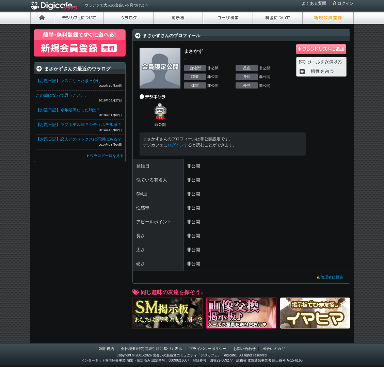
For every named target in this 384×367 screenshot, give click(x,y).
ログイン (345, 3)
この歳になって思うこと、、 (62, 95)
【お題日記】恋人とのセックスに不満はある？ (79, 139)
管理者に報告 (332, 277)
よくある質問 (314, 3)
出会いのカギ (273, 349)
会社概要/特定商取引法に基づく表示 (151, 349)
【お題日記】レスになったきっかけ (68, 80)
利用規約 (106, 349)
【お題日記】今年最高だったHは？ (68, 110)
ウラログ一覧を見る (107, 156)
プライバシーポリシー (207, 349)
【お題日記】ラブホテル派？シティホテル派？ (79, 124)
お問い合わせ (244, 349)
